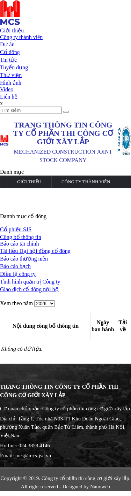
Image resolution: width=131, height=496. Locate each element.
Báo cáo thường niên (24, 259)
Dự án (7, 44)
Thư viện (11, 75)
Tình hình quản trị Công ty (30, 282)
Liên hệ (8, 97)
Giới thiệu (12, 30)
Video (6, 89)
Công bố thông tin (20, 237)
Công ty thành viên (21, 37)
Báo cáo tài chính (19, 244)
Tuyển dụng (14, 67)
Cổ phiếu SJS (15, 229)
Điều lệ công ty (18, 274)
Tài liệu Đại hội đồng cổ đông (35, 251)
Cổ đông (10, 52)
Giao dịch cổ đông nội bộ (29, 289)
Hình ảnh (10, 83)
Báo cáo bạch (15, 266)
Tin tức (8, 60)
